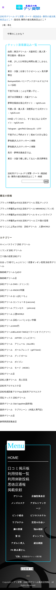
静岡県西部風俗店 (8, 421)
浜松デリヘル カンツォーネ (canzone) (17, 302)
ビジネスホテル (38, 515)
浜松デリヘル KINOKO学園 (12, 290)
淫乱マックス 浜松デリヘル (13, 397)
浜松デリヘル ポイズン (11, 362)
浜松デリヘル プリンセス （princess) (17, 308)
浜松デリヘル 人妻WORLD (12, 314)
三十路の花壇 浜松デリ (10, 256)
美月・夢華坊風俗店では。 (20, 152)
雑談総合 (37, 16)
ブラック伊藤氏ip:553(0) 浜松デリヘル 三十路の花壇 (24, 220)
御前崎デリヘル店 (8, 278)
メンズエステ (18, 503)
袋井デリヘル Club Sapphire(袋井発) (16, 403)
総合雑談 (38, 543)
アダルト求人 (18, 543)
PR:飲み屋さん (18, 550)
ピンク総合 (17, 515)
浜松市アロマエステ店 (10, 386)
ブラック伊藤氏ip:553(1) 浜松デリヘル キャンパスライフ (26, 214)
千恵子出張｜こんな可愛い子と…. (23, 91)
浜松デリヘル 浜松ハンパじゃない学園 (18, 320)
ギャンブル (38, 536)
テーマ (28, 16)
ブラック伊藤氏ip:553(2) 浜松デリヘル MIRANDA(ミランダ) (27, 208)
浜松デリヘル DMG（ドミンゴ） (15, 284)
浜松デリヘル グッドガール (13, 356)
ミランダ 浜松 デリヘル (11, 250)
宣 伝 (17, 536)
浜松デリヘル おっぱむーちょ (14, 296)
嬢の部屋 (17, 529)
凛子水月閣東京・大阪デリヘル (22, 97)
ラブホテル (17, 522)
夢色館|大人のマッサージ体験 (21, 140)
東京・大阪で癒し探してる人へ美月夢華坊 (27, 158)
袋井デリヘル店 (7, 415)
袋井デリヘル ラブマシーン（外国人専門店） (22, 409)
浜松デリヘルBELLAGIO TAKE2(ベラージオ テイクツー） (26, 332)
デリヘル (17, 496)
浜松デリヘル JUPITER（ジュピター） (18, 338)
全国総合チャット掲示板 (32, 556)
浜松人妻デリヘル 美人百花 (13, 380)
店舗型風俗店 (38, 496)
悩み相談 (38, 529)
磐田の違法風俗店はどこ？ (23, 176)
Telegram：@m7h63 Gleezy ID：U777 (24, 128)
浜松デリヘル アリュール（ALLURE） (18, 344)
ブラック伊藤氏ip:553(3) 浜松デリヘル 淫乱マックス (24, 202)
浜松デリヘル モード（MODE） (15, 368)
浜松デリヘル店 (7, 374)
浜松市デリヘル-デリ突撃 (12, 16)
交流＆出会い (38, 522)
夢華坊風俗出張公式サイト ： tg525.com (26, 103)
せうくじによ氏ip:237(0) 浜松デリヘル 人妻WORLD (25, 226)
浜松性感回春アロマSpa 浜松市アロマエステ (20, 391)
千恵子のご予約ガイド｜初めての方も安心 (27, 134)
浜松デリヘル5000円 (9, 326)
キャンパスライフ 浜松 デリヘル (15, 244)
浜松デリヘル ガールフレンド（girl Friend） (21, 350)
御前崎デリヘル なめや (10, 272)
